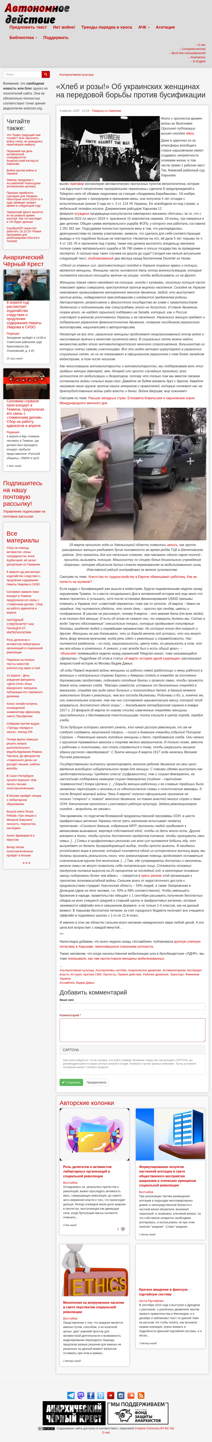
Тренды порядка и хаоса (107, 27)
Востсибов (70, 1182)
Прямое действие (129, 974)
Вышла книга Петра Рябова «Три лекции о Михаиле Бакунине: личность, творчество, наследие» (21, 820)
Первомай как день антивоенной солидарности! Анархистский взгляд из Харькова (23, 157)
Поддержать (56, 37)
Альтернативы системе (111, 970)
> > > (26, 863)
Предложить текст (28, 27)
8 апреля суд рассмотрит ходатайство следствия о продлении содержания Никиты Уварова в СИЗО (24, 314)
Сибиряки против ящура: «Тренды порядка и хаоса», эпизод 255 (23, 728)
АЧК (144, 27)
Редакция (13, 333)
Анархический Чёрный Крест (23, 260)
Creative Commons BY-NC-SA (154, 1428)
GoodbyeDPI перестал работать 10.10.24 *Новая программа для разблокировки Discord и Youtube (24, 235)
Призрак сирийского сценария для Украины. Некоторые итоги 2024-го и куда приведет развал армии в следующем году (25, 199)
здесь (190, 133)
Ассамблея (67, 982)
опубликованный (100, 258)
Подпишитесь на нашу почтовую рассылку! (22, 493)
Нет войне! (64, 27)
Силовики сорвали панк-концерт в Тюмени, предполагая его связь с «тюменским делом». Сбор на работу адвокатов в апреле (25, 413)
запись (172, 545)
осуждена (81, 213)
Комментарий (70, 1015)
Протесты (109, 974)
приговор (77, 184)
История (76, 974)
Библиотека (23, 37)
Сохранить (71, 1082)
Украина (65, 978)
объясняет (68, 653)
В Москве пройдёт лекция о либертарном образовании (24, 800)
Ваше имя (67, 1000)
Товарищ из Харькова (106, 110)
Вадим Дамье (85, 982)
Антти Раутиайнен (151, 1301)
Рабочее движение (156, 974)
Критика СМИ (92, 974)
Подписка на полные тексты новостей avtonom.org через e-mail (23, 664)
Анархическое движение (144, 970)
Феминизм (192, 974)
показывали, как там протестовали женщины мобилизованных (116, 958)
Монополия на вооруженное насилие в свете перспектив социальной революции (93, 1307)
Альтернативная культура (76, 74)
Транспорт (177, 974)
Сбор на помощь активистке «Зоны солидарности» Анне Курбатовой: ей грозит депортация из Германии (23, 556)
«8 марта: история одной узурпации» (152, 658)
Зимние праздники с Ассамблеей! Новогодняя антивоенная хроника (24, 183)
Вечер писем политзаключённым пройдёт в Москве (20, 851)
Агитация (165, 27)
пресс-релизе (151, 875)
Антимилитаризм (174, 970)
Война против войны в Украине (22, 172)
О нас (106, 1432)
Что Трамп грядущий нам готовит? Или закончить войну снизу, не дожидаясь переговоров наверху (25, 139)
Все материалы (23, 537)
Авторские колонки (87, 1102)
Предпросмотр (96, 1082)
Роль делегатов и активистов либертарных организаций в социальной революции (87, 1171)
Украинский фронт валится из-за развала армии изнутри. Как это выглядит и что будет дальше (25, 216)
